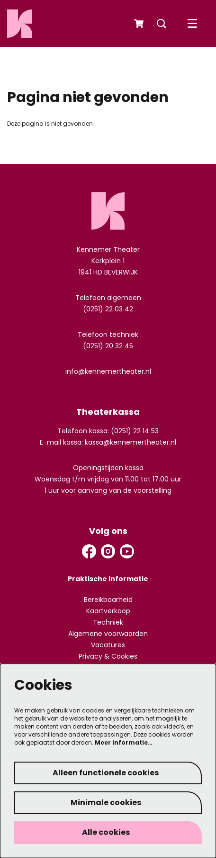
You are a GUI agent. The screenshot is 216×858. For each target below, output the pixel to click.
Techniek (108, 622)
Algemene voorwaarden (108, 633)
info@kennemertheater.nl (108, 371)
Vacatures (108, 645)
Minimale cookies (106, 802)
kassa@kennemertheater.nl (130, 442)
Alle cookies (106, 832)
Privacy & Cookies (108, 656)
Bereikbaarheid (108, 599)
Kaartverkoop (108, 611)
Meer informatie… (124, 742)
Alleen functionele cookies (106, 772)
